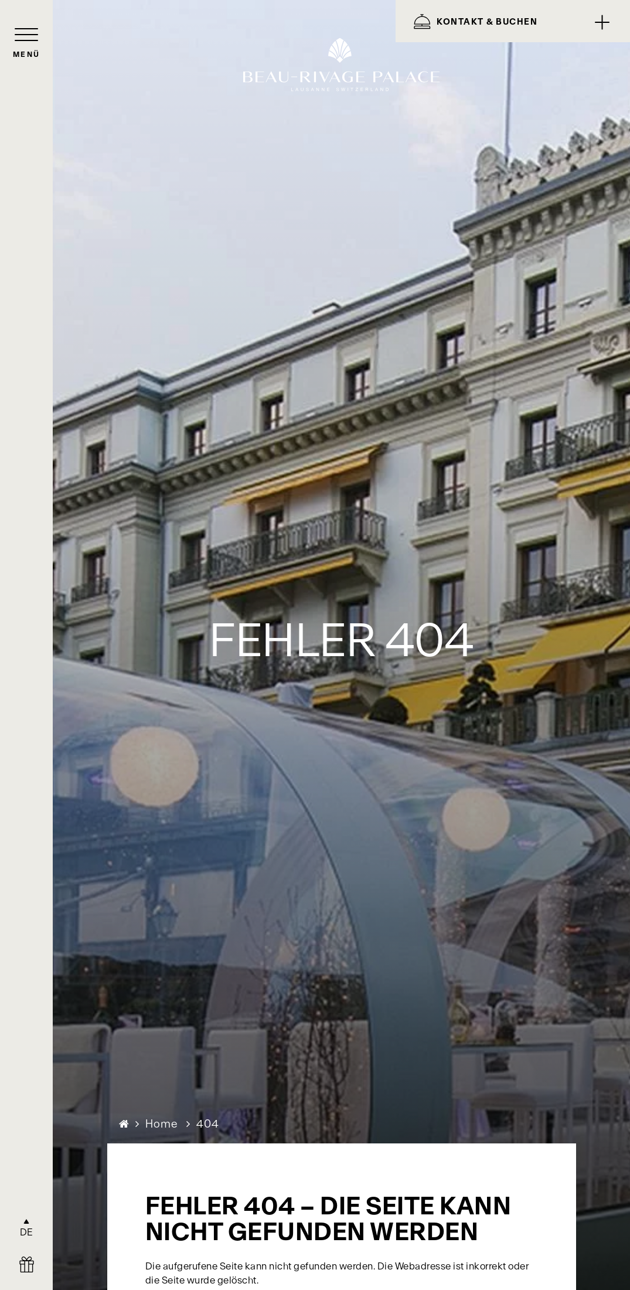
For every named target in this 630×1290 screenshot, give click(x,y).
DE (26, 1232)
